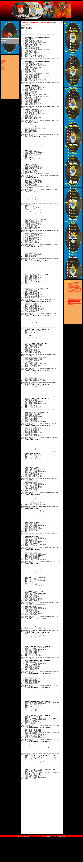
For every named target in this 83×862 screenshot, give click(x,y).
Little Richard (72, 152)
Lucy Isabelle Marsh (74, 243)
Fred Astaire (73, 191)
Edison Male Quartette (73, 270)
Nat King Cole (72, 158)
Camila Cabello (74, 38)
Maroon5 (72, 57)
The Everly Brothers (73, 153)
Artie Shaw (73, 186)
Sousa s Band (71, 265)
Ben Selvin (73, 210)
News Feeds (3, 60)
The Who (70, 139)
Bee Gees (72, 118)
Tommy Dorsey (74, 175)
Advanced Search (5, 63)
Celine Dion (73, 80)
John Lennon (72, 115)
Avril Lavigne (73, 55)
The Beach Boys (72, 133)
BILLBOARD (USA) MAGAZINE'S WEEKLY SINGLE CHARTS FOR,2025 (75, 283)
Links (2, 62)
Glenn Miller (73, 169)
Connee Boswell (74, 188)
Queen (71, 123)
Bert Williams (73, 249)
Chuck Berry (72, 150)
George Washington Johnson (74, 262)
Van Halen (73, 98)
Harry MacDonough (74, 235)
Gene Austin (73, 207)
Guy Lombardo (74, 194)
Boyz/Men (73, 82)
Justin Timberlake (74, 61)
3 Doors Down (73, 60)
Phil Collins (73, 102)
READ (6, 33)
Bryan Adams (73, 83)
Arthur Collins (73, 227)
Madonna (72, 93)
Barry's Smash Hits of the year (11, 30)
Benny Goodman (74, 185)
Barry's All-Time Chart (9, 24)
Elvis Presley (72, 147)
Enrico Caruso (73, 254)
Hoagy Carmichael (74, 216)
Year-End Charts (8, 26)
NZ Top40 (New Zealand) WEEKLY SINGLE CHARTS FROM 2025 (75, 299)
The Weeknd (73, 39)
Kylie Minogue (73, 54)
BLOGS (6, 34)
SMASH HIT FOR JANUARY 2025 (75, 285)
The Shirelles (71, 140)
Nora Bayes (73, 234)
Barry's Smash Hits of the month (11, 29)
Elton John (72, 117)
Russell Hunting (72, 273)
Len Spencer (73, 242)
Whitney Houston (74, 85)
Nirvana (72, 71)
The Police (73, 101)
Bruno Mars (73, 42)
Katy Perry (73, 35)
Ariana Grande (74, 33)
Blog (2, 59)
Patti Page (72, 159)
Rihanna (72, 52)
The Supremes (72, 131)
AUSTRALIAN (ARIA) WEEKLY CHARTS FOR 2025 (74, 294)
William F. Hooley (72, 267)
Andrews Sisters (74, 171)
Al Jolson (72, 205)
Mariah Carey (73, 74)
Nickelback (73, 58)
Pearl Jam (73, 73)
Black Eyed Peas (74, 64)
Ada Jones (73, 237)
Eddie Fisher (72, 161)
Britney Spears (74, 79)
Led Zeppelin (72, 109)
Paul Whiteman (74, 204)
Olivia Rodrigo (74, 28)
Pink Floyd (72, 111)
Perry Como (73, 174)
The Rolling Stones (72, 130)
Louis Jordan (73, 178)
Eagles (71, 112)
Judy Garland (73, 193)
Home (6, 23)
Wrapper (3, 61)
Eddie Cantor (73, 215)
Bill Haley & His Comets (74, 155)
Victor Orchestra (74, 246)
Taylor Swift (73, 47)
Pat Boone (72, 156)
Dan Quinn (71, 264)
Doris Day (73, 172)
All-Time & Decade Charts (10, 27)
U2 (71, 95)
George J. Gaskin (72, 261)
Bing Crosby (73, 166)
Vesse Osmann (72, 275)
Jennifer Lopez (74, 63)
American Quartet (74, 226)
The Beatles (71, 128)
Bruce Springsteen (74, 96)
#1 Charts (7, 25)
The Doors (71, 142)
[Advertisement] (26, 805)
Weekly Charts (8, 28)
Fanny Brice (73, 218)
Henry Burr (73, 224)
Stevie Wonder (73, 121)
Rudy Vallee (73, 213)
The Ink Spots (73, 199)
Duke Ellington (74, 197)
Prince (72, 92)
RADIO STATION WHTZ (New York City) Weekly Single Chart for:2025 (75, 289)
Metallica (72, 76)
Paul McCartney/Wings (74, 114)
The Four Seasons (72, 134)
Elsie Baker (73, 248)
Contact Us (7, 31)
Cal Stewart (73, 256)
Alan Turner (73, 245)
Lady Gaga (73, 45)
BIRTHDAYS (7, 35)
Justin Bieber (73, 44)
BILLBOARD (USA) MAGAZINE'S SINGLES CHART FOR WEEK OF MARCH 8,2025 (75, 296)
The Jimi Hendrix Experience (74, 137)
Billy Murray (73, 223)
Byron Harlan (73, 229)
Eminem (72, 66)
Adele (72, 41)
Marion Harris (73, 232)
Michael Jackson (74, 90)
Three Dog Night (73, 120)
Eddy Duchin (73, 196)
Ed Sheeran (73, 36)
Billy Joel (72, 99)
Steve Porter (71, 268)
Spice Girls (73, 77)
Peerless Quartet (74, 251)
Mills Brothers (73, 177)
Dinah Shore (73, 180)
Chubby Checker (72, 136)
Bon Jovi (72, 104)
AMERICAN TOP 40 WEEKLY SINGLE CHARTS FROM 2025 (74, 287)
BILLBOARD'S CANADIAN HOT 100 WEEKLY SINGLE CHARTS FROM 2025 (74, 291)
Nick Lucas (73, 212)
